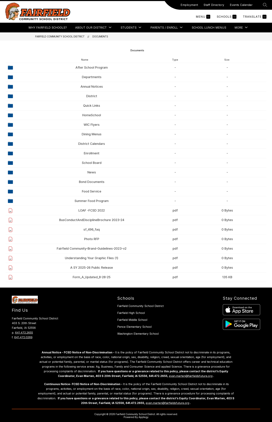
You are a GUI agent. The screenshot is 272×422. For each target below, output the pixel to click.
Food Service (91, 191)
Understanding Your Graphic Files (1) (91, 258)
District (91, 96)
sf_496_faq (91, 229)
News (91, 172)
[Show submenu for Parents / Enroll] (164, 27)
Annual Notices (91, 86)
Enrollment (91, 153)
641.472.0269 (23, 337)
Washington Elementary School (138, 333)
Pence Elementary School (134, 326)
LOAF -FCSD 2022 (91, 210)
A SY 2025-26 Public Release (91, 267)
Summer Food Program (92, 201)
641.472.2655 (24, 332)
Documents (100, 36)
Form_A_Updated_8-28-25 (91, 277)
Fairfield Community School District (60, 36)
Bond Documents (91, 182)
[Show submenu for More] (239, 27)
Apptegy (143, 417)
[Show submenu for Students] (129, 27)
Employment (189, 5)
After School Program (91, 67)
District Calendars (91, 144)
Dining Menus (91, 134)
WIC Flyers (92, 124)
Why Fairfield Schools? (47, 27)
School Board (91, 163)
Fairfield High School (131, 313)
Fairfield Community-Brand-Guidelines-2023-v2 (91, 248)
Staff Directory (213, 5)
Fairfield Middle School (132, 320)
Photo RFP (91, 239)
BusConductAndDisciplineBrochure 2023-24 (91, 220)
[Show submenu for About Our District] (91, 27)
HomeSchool (91, 115)
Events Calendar (241, 5)
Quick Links (91, 105)
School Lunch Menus (209, 27)
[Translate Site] (254, 17)
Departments (91, 77)
